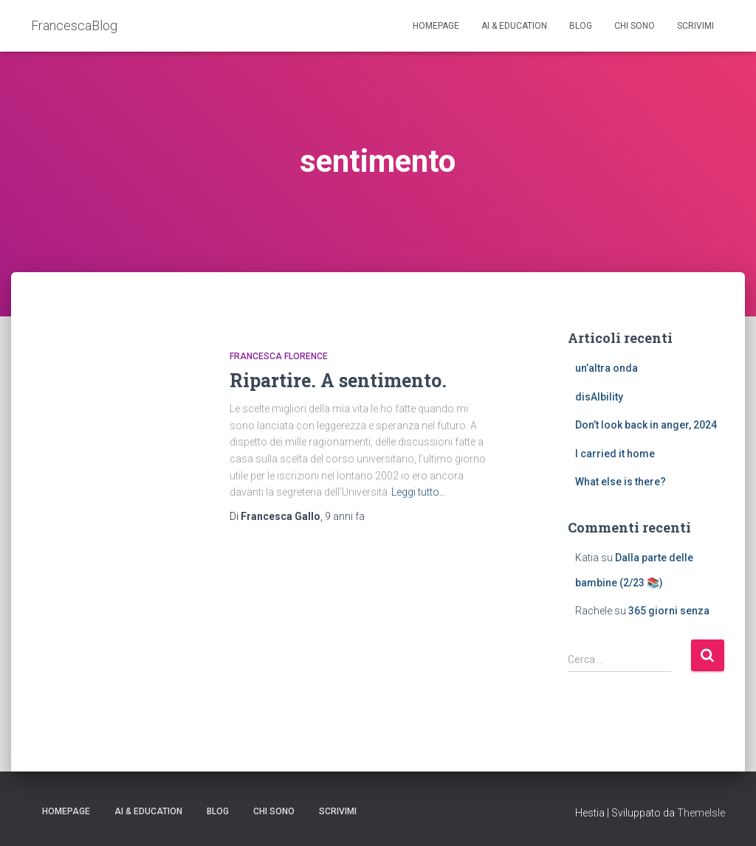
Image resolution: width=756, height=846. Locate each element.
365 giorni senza (668, 611)
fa (345, 516)
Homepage (436, 26)
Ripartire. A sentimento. (338, 380)
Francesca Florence (279, 356)
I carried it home (615, 454)
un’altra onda (606, 368)
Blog (580, 26)
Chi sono (634, 26)
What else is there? (620, 482)
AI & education (514, 26)
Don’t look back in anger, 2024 (646, 425)
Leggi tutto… (418, 492)
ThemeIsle (701, 813)
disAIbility (599, 397)
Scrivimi (695, 26)
